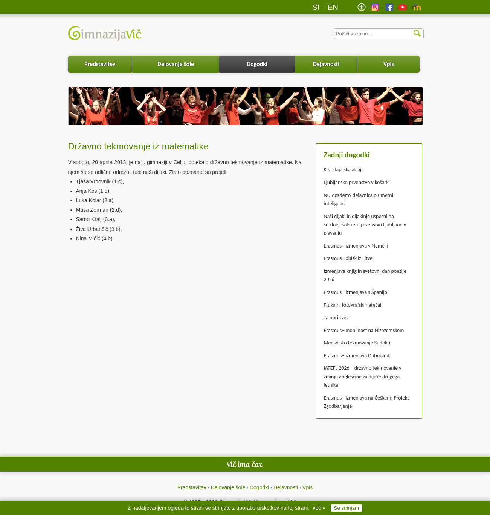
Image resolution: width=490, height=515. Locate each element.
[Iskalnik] (379, 33)
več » (319, 508)
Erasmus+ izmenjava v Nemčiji (356, 246)
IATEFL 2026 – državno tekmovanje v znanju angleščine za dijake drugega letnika (362, 376)
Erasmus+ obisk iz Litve (348, 258)
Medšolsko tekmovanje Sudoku (357, 343)
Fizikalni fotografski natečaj (353, 305)
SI (316, 7)
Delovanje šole (175, 64)
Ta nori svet (336, 317)
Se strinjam (346, 508)
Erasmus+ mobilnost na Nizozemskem (364, 330)
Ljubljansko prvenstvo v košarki (357, 182)
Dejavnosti (326, 64)
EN (333, 7)
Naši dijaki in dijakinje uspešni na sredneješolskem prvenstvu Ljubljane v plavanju (365, 225)
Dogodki (257, 64)
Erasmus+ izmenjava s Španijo (355, 292)
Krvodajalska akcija (344, 169)
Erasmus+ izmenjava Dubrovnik (357, 355)
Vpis (388, 64)
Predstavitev (99, 64)
